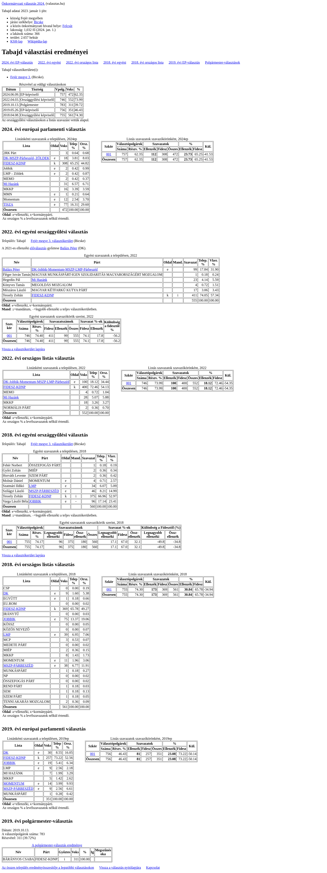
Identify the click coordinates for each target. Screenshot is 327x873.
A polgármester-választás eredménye (57, 845)
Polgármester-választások (222, 62)
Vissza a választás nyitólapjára (120, 867)
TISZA (8, 204)
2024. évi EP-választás (17, 62)
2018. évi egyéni (114, 62)
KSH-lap (16, 41)
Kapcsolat (153, 867)
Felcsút (67, 26)
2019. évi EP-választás (184, 62)
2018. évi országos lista (147, 62)
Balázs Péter (68, 248)
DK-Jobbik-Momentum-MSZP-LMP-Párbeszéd (65, 269)
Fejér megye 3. (20, 77)
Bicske (38, 22)
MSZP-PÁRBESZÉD (44, 491)
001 (108, 154)
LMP (32, 486)
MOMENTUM (13, 783)
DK (5, 593)
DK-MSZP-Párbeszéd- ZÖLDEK (26, 158)
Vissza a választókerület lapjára (23, 349)
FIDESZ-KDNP (14, 163)
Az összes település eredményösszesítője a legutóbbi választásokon (48, 867)
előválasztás (38, 248)
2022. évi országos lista (82, 62)
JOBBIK (35, 501)
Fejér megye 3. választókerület (52, 241)
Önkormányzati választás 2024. (23, 3)
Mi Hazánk (11, 184)
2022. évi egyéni (49, 62)
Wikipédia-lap (37, 41)
